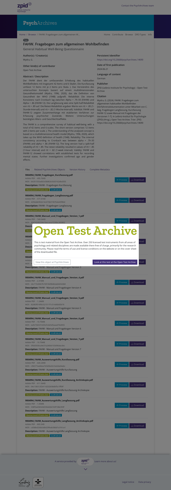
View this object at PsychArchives (52, 262)
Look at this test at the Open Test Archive (115, 262)
